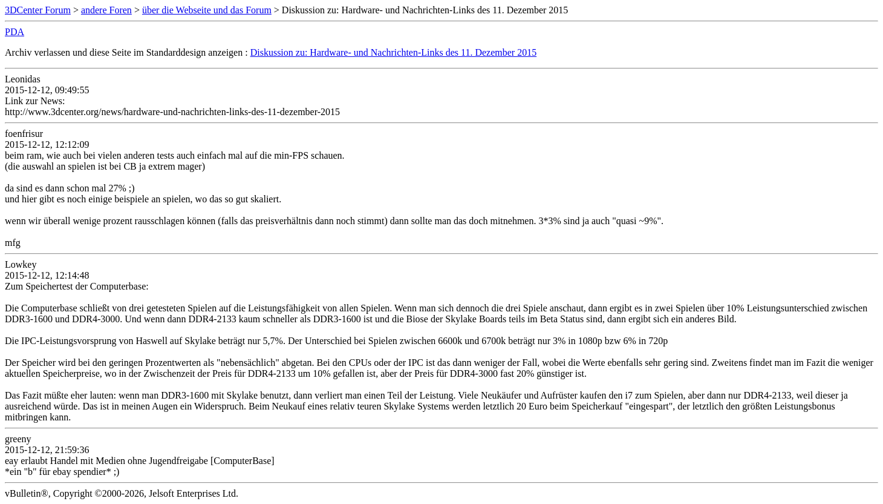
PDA (14, 32)
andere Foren (106, 10)
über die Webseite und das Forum (207, 10)
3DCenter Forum (38, 10)
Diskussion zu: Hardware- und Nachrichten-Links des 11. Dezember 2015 (393, 52)
